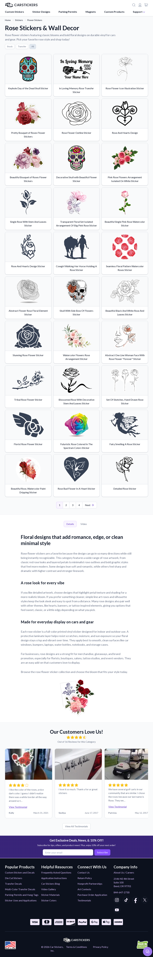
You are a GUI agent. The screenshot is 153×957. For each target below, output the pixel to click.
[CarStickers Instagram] (117, 900)
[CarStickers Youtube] (117, 910)
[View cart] (146, 5)
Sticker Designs (41, 11)
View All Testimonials (76, 826)
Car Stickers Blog (50, 883)
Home (8, 20)
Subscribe (102, 852)
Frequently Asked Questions (56, 872)
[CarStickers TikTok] (126, 900)
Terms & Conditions (76, 946)
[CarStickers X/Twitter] (145, 900)
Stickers (19, 20)
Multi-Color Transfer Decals (20, 889)
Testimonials (84, 900)
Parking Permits (68, 11)
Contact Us (84, 872)
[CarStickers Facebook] (135, 900)
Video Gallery (48, 889)
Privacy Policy (100, 946)
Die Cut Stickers (13, 878)
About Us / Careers (124, 872)
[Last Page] (89, 505)
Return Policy (85, 878)
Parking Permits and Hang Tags (21, 894)
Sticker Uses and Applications (21, 900)
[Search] (134, 5)
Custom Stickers (14, 11)
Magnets (91, 11)
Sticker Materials (50, 894)
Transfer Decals (13, 883)
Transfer (22, 46)
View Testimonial (18, 806)
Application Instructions (54, 878)
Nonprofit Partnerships (90, 883)
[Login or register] (140, 5)
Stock (10, 46)
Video (83, 523)
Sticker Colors (48, 900)
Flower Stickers (34, 20)
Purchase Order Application (92, 894)
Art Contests (84, 889)
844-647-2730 (121, 892)
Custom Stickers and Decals (20, 872)
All (32, 46)
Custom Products (114, 11)
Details (70, 523)
